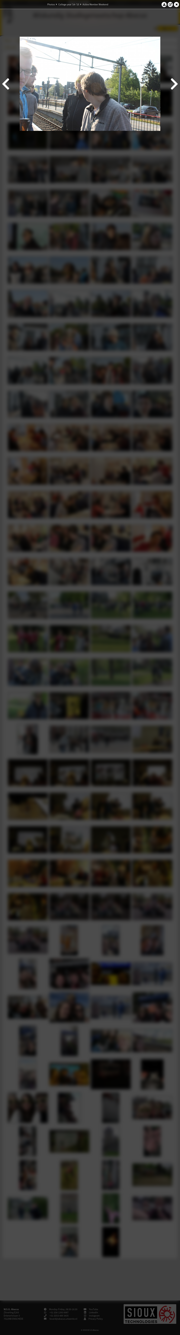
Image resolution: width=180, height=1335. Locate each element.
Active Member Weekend (95, 4)
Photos (51, 4)
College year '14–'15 (68, 4)
